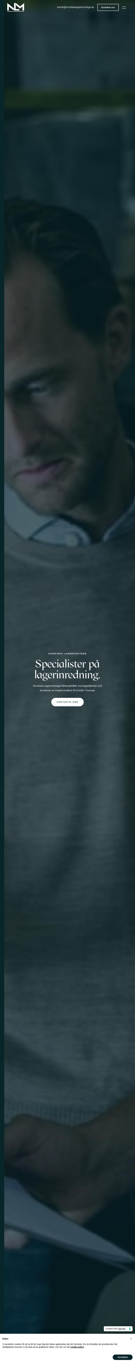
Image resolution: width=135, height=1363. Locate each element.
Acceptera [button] (123, 1357)
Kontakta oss (67, 702)
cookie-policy (77, 1347)
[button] (124, 7)
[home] (15, 7)
